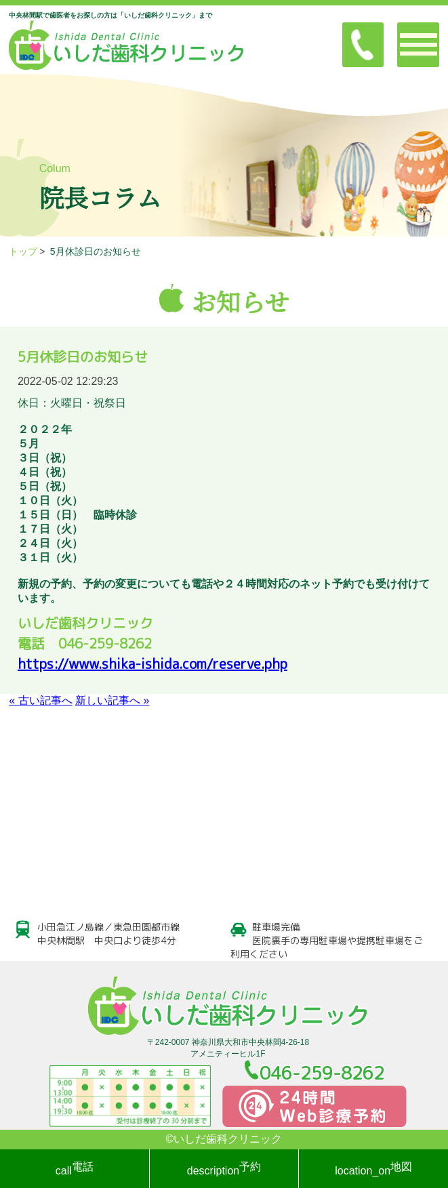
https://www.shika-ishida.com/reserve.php (152, 663)
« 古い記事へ (40, 700)
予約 (224, 1168)
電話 (75, 1168)
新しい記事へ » (112, 700)
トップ (23, 251)
